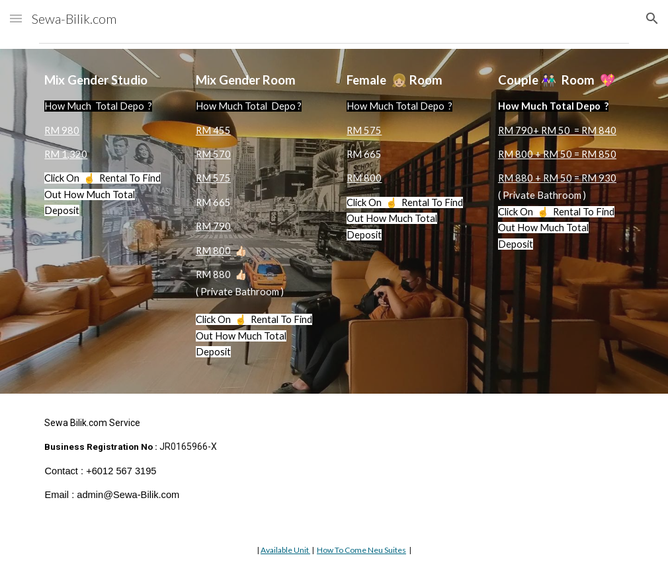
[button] (16, 18)
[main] (107, 156)
